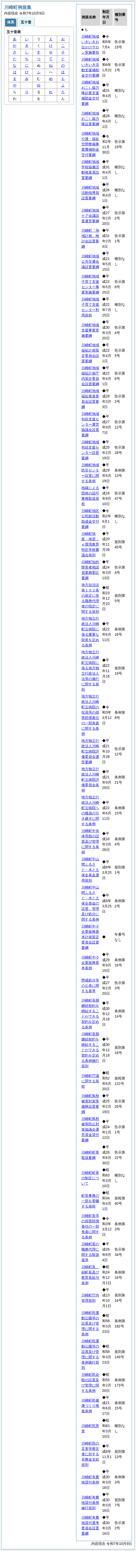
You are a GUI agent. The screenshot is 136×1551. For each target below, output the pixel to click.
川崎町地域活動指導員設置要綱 (90, 192)
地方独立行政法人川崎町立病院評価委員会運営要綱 (90, 751)
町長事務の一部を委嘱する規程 (90, 1201)
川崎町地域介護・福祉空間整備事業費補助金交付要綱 (90, 144)
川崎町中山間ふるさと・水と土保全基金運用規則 (90, 869)
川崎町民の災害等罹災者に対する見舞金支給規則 (90, 1454)
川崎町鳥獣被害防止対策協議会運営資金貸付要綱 (90, 1129)
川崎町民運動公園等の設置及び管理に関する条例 (90, 1323)
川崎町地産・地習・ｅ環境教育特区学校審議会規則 (90, 544)
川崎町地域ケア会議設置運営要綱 (90, 215)
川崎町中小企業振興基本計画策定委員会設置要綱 (90, 937)
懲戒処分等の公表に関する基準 (90, 985)
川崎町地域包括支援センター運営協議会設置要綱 (90, 424)
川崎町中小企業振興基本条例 (90, 962)
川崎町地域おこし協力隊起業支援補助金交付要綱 (90, 93)
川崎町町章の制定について (90, 1178)
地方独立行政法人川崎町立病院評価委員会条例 (90, 779)
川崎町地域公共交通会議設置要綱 (90, 261)
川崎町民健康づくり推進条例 (90, 1405)
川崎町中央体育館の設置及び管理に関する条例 (90, 841)
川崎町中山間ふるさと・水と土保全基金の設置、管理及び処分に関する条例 (90, 903)
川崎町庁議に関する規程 (90, 1081)
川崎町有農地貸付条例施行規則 (90, 1502)
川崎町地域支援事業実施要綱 (90, 330)
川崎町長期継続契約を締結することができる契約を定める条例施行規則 (90, 1050)
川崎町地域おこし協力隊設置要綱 (90, 118)
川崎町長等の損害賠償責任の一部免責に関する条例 (90, 1226)
